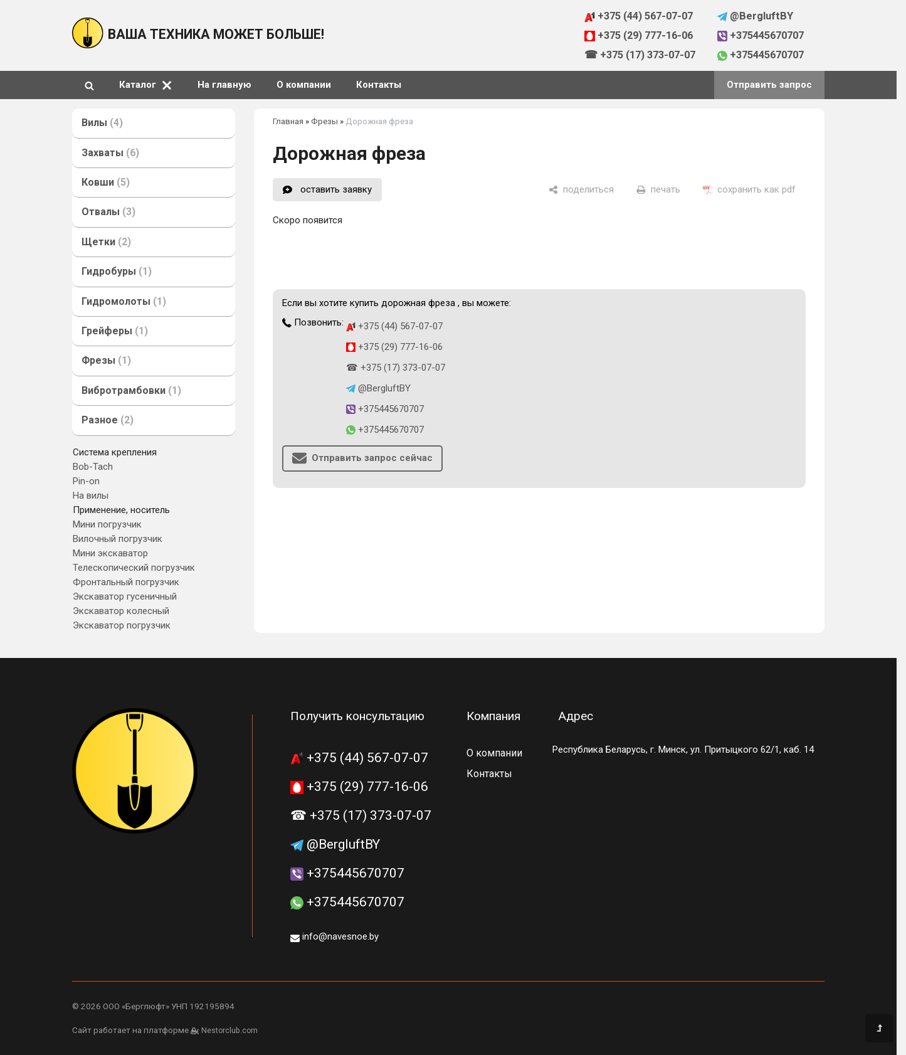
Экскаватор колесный (121, 611)
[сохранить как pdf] (749, 189)
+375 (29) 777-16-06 (638, 35)
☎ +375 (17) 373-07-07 (639, 55)
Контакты (378, 84)
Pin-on (86, 481)
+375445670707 (760, 35)
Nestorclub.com (229, 1030)
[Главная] (87, 45)
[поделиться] (581, 189)
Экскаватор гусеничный (125, 596)
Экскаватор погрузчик (122, 625)
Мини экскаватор (110, 553)
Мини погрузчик (107, 524)
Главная (288, 121)
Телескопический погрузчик (134, 567)
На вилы (90, 495)
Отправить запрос (769, 84)
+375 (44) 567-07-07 (638, 16)
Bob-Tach (93, 466)
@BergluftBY (755, 16)
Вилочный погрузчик (117, 538)
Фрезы (324, 121)
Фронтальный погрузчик (126, 582)
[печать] (658, 189)
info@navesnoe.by (334, 936)
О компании (304, 84)
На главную (224, 84)
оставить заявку (336, 189)
